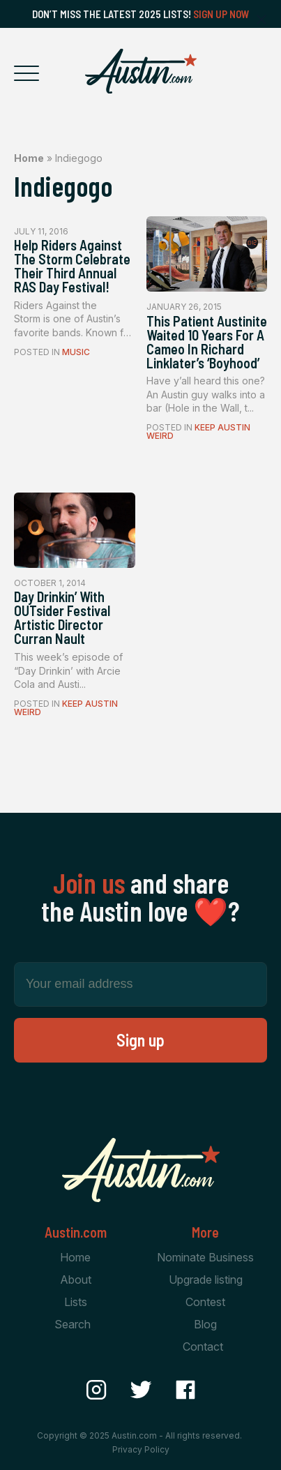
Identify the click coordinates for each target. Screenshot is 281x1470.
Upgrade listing (206, 1280)
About (75, 1280)
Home (29, 158)
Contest (205, 1302)
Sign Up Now (221, 14)
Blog (205, 1324)
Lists (75, 1302)
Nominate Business (205, 1257)
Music (76, 352)
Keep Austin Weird (198, 431)
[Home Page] (141, 71)
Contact (203, 1346)
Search (72, 1324)
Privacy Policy (140, 1449)
